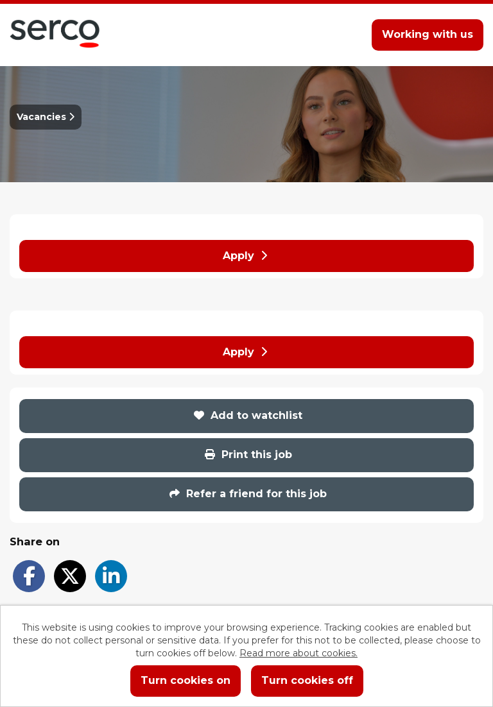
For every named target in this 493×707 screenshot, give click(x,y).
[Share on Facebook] (29, 576)
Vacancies (45, 117)
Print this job (248, 454)
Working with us (427, 34)
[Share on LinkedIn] (111, 576)
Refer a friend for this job (248, 494)
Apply (245, 256)
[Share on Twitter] (70, 576)
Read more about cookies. (298, 653)
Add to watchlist (248, 415)
